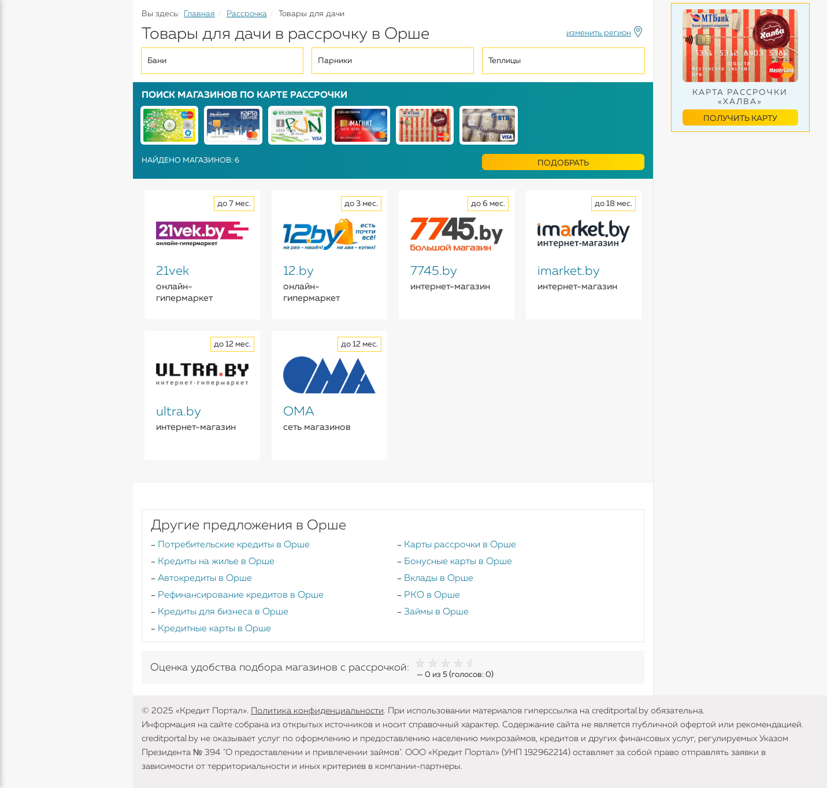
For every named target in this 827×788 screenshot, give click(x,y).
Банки (23, 196)
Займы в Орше (436, 612)
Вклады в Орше (438, 578)
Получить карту (740, 119)
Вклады (26, 128)
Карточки (31, 150)
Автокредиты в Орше (205, 578)
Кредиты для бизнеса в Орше (223, 612)
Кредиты (29, 87)
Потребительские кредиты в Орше (234, 545)
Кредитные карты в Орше (214, 629)
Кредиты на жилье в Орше (216, 561)
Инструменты (40, 218)
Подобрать (563, 163)
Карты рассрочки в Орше (460, 545)
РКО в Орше (432, 595)
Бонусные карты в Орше (458, 561)
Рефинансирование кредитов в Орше (241, 595)
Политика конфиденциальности (317, 710)
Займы (24, 173)
